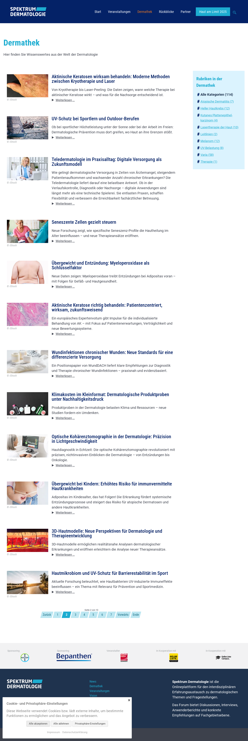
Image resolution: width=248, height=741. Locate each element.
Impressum (52, 732)
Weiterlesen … (67, 100)
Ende (139, 625)
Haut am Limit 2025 (213, 12)
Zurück (43, 625)
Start (98, 12)
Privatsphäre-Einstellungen (90, 723)
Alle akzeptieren (38, 723)
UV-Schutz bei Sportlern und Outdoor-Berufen (99, 119)
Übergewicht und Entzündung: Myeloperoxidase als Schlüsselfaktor (104, 267)
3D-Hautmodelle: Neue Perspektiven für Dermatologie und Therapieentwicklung (111, 541)
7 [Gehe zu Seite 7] (112, 625)
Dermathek (144, 12)
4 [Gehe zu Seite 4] (84, 625)
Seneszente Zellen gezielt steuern (86, 224)
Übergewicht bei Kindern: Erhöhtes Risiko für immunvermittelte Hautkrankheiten (98, 493)
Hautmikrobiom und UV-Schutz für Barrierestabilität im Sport (108, 584)
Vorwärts (126, 625)
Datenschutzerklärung (75, 732)
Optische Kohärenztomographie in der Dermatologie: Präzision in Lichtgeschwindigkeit (105, 444)
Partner (186, 12)
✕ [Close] (129, 700)
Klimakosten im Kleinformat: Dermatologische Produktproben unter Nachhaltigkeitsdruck (99, 401)
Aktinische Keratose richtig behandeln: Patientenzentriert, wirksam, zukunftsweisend (111, 310)
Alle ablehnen (61, 723)
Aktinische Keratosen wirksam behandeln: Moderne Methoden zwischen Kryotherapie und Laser (104, 79)
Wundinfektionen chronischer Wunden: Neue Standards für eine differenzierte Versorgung (112, 358)
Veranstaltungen (119, 12)
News (93, 692)
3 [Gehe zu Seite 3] (74, 625)
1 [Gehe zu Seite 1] (55, 625)
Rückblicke (166, 12)
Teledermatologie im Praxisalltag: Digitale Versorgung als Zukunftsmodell (110, 163)
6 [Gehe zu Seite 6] (103, 625)
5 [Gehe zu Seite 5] (93, 625)
